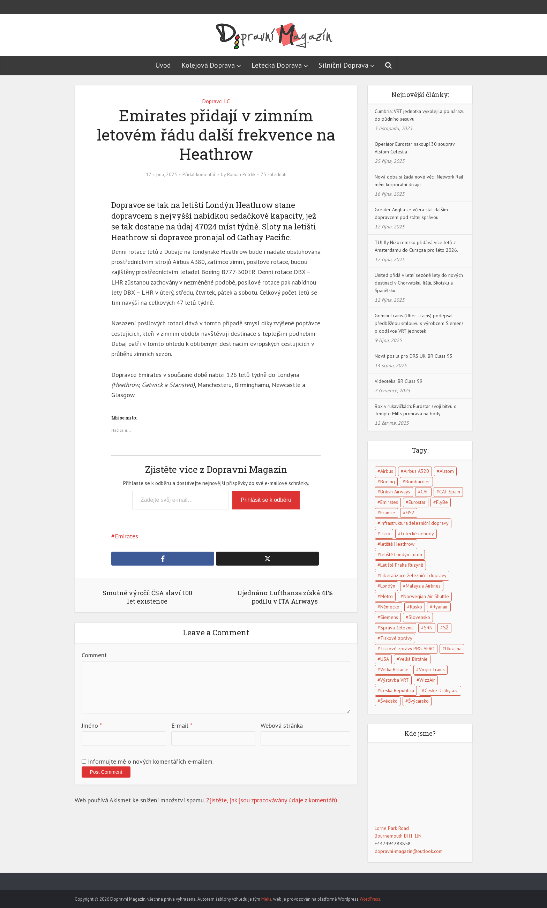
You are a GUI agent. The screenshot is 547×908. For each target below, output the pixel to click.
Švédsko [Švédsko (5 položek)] (389, 701)
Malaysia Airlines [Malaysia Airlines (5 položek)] (423, 586)
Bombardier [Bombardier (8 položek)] (417, 481)
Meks (266, 899)
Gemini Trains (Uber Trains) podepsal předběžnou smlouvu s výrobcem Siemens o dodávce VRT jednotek (419, 323)
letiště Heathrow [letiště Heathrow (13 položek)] (397, 544)
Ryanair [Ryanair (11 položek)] (440, 607)
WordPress (370, 899)
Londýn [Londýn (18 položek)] (387, 586)
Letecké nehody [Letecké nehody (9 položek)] (417, 533)
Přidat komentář (199, 174)
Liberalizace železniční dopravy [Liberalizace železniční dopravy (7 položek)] (413, 575)
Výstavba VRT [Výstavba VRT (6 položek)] (394, 680)
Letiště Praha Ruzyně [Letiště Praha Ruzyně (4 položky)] (401, 565)
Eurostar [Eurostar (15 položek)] (417, 502)
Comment (94, 655)
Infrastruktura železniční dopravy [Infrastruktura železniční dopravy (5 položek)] (414, 523)
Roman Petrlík (241, 174)
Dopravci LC (216, 101)
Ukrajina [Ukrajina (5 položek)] (453, 648)
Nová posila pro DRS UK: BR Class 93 (413, 356)
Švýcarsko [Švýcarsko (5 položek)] (418, 701)
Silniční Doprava (343, 65)
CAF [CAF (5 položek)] (425, 492)
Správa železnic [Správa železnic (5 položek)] (396, 628)
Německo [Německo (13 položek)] (389, 607)
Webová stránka (282, 725)
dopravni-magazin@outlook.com (409, 851)
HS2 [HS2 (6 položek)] (410, 512)
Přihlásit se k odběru (266, 500)
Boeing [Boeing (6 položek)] (387, 481)
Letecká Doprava (277, 65)
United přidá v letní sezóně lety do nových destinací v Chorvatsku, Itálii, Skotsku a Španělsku (419, 283)
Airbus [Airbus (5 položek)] (386, 471)
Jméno (92, 725)
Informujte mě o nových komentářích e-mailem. (150, 761)
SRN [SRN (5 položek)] (428, 628)
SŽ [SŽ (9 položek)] (446, 628)
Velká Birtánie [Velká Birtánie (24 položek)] (413, 659)
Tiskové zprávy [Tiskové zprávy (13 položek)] (396, 638)
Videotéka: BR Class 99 (398, 381)
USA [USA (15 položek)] (384, 659)
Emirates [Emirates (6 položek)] (389, 502)
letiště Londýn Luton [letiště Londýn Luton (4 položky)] (401, 554)
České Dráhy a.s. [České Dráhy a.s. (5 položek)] (441, 690)
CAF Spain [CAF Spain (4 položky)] (449, 492)
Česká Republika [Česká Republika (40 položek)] (397, 690)
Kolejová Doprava (208, 65)
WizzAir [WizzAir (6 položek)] (427, 680)
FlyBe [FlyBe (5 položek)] (442, 502)
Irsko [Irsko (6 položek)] (385, 533)
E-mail (181, 725)
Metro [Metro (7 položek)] (386, 596)
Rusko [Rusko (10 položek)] (416, 607)
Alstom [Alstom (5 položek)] (447, 471)
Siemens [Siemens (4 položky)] (389, 617)
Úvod (163, 65)
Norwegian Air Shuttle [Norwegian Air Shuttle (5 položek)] (426, 596)
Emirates (126, 536)
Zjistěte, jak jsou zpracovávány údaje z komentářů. (272, 800)
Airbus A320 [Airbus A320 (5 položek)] (416, 471)
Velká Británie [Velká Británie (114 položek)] (394, 669)
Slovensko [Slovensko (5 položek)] (419, 617)
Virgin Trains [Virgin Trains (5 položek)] (432, 669)
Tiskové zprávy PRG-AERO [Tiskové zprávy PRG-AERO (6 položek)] (407, 648)
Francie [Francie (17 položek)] (387, 512)
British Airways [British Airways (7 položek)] (395, 492)
